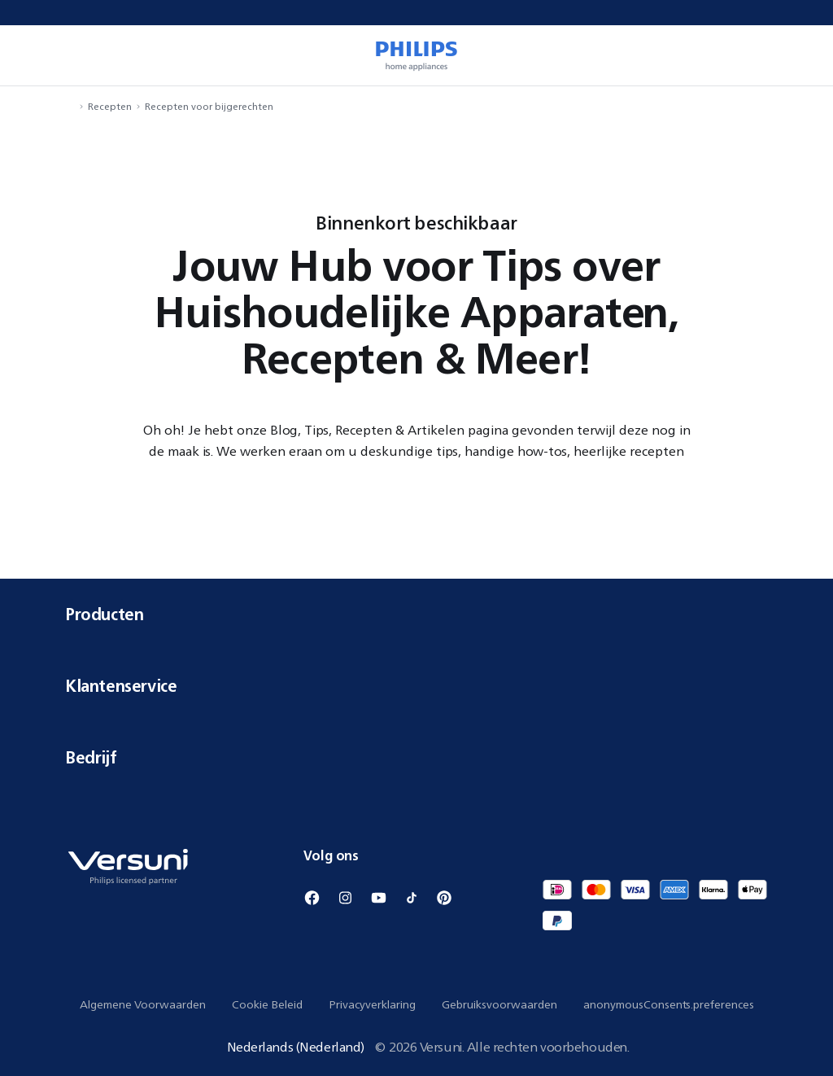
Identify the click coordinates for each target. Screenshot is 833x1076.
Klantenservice (416, 685)
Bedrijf (416, 757)
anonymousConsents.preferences (668, 1004)
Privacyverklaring (372, 1004)
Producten (416, 614)
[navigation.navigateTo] (70, 106)
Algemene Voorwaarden (143, 1004)
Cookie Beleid (267, 1004)
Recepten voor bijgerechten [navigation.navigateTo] (209, 106)
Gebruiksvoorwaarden (499, 1004)
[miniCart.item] (797, 55)
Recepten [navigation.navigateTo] (110, 106)
